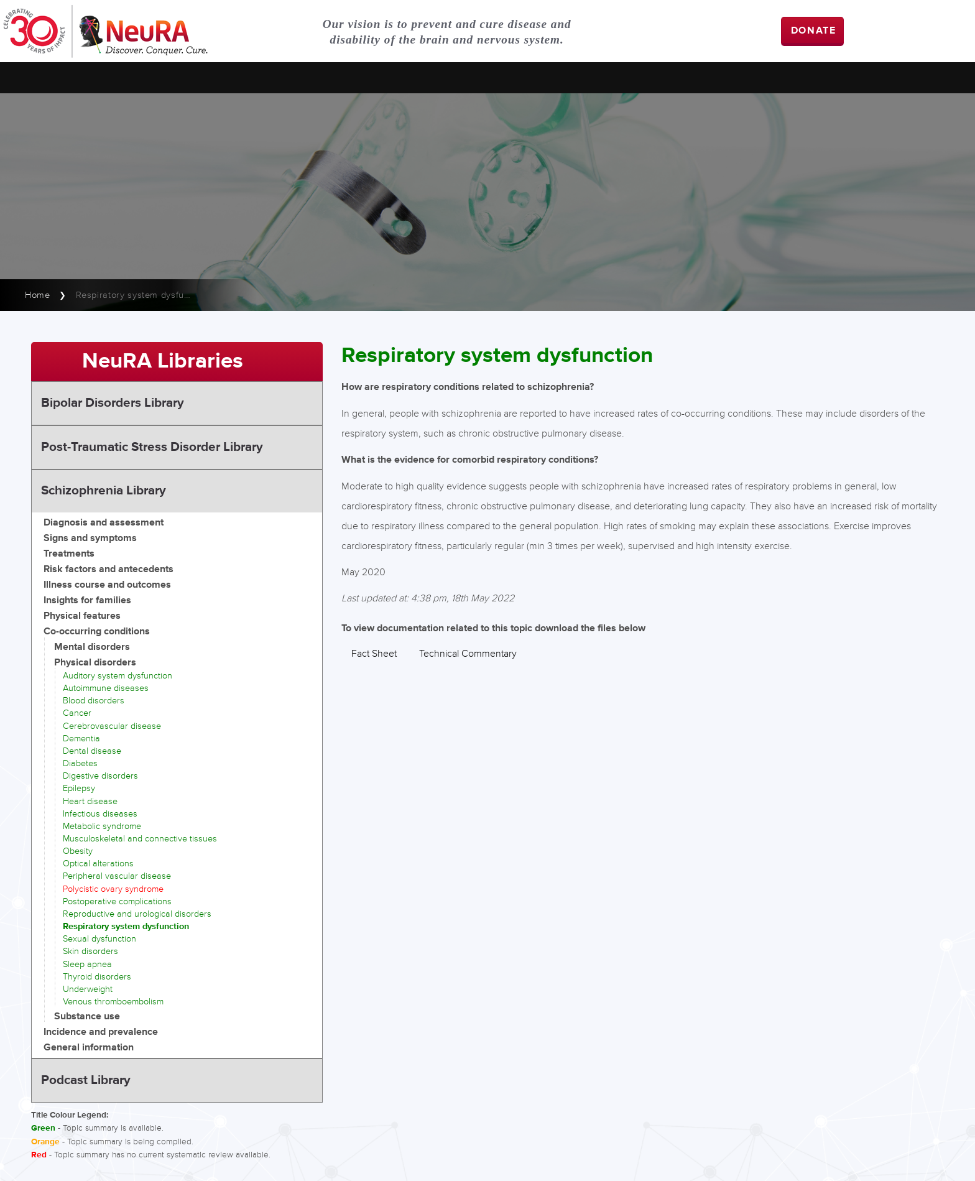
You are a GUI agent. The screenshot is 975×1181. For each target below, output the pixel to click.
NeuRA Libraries (162, 361)
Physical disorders (95, 662)
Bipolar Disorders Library (112, 403)
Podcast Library (86, 1080)
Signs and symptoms (90, 538)
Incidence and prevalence (101, 1032)
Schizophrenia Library (103, 491)
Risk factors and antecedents (108, 569)
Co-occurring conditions (97, 631)
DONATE (813, 30)
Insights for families (87, 600)
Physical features (82, 616)
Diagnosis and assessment (104, 522)
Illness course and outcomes (107, 584)
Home (37, 295)
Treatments (69, 553)
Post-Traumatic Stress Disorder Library (152, 447)
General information (89, 1047)
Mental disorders (92, 647)
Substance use (87, 1016)
